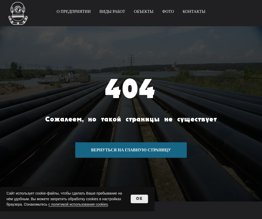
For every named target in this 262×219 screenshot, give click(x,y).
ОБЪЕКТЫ (144, 11)
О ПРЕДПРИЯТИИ (74, 11)
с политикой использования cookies (78, 204)
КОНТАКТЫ (194, 11)
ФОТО (168, 11)
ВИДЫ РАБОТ (112, 11)
